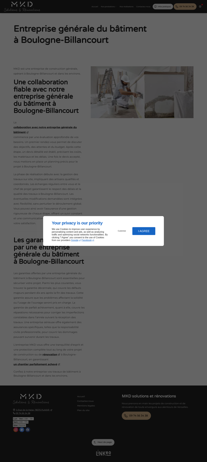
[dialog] (103, 231)
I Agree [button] (144, 231)
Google (74, 240)
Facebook (87, 240)
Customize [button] (122, 231)
